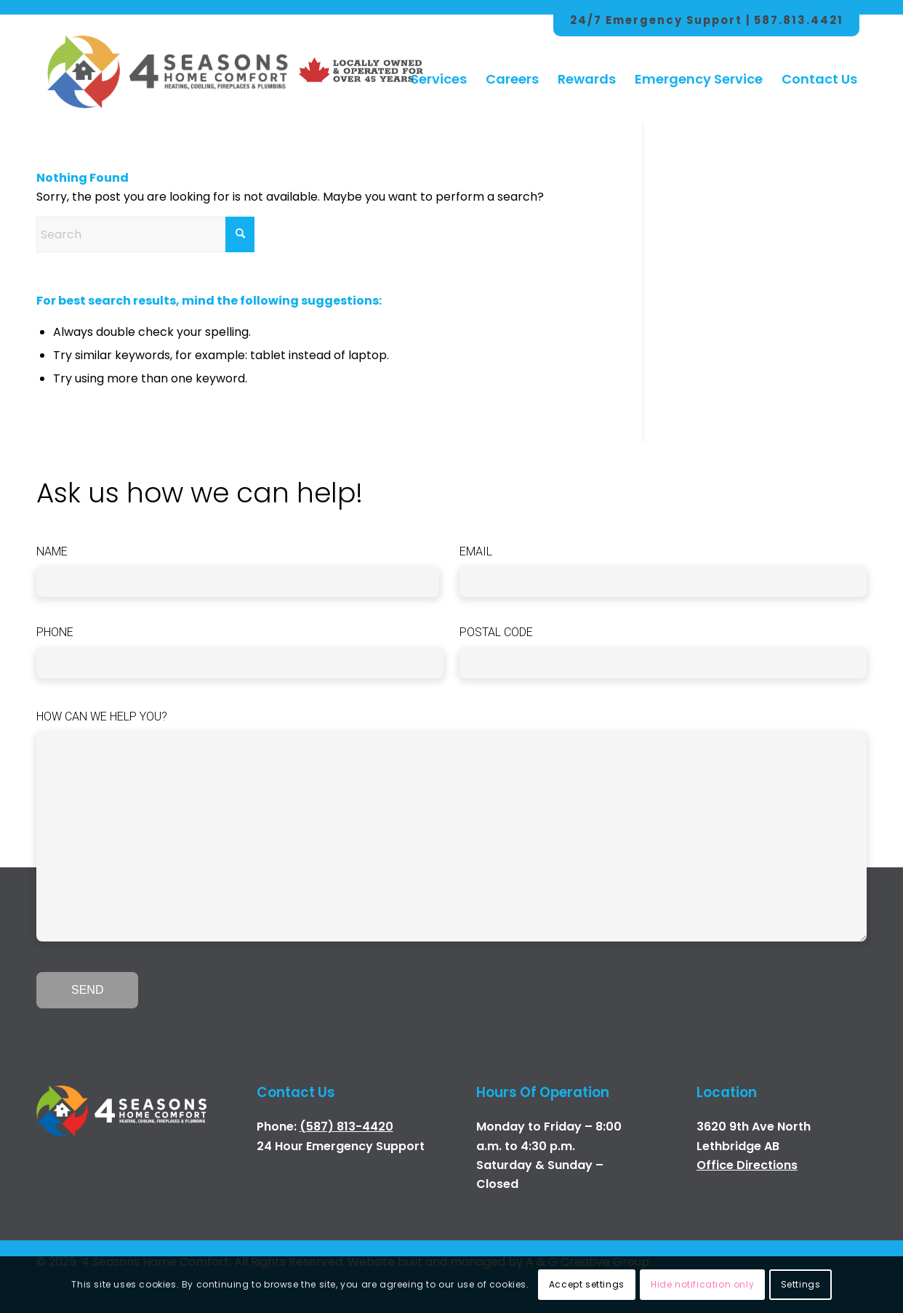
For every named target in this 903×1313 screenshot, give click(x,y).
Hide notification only (702, 1284)
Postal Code (496, 632)
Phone (54, 632)
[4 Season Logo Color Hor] (166, 65)
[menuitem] (438, 65)
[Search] (145, 234)
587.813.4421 (798, 20)
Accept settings (587, 1284)
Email (475, 551)
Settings (801, 1284)
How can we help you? (101, 716)
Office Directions (747, 1165)
